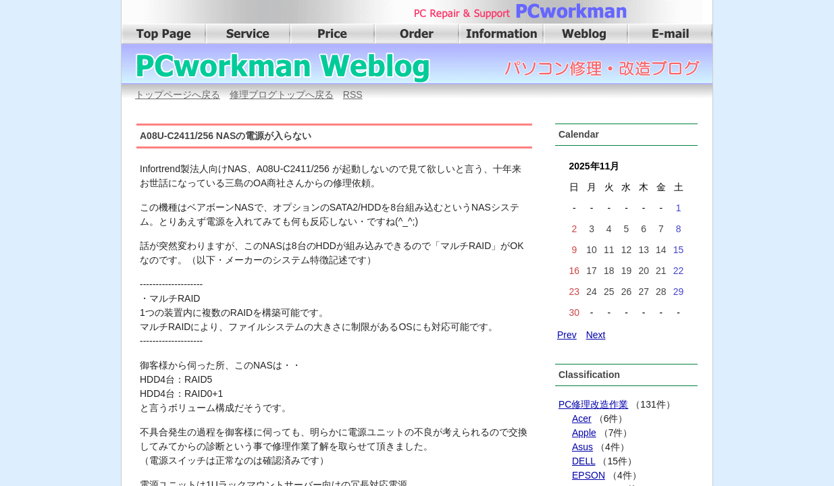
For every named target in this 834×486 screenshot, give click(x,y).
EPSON (588, 475)
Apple (584, 432)
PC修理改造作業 (593, 404)
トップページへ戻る (177, 94)
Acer (582, 418)
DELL (584, 461)
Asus (582, 446)
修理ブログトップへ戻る (282, 94)
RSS (353, 94)
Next (596, 334)
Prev (567, 334)
